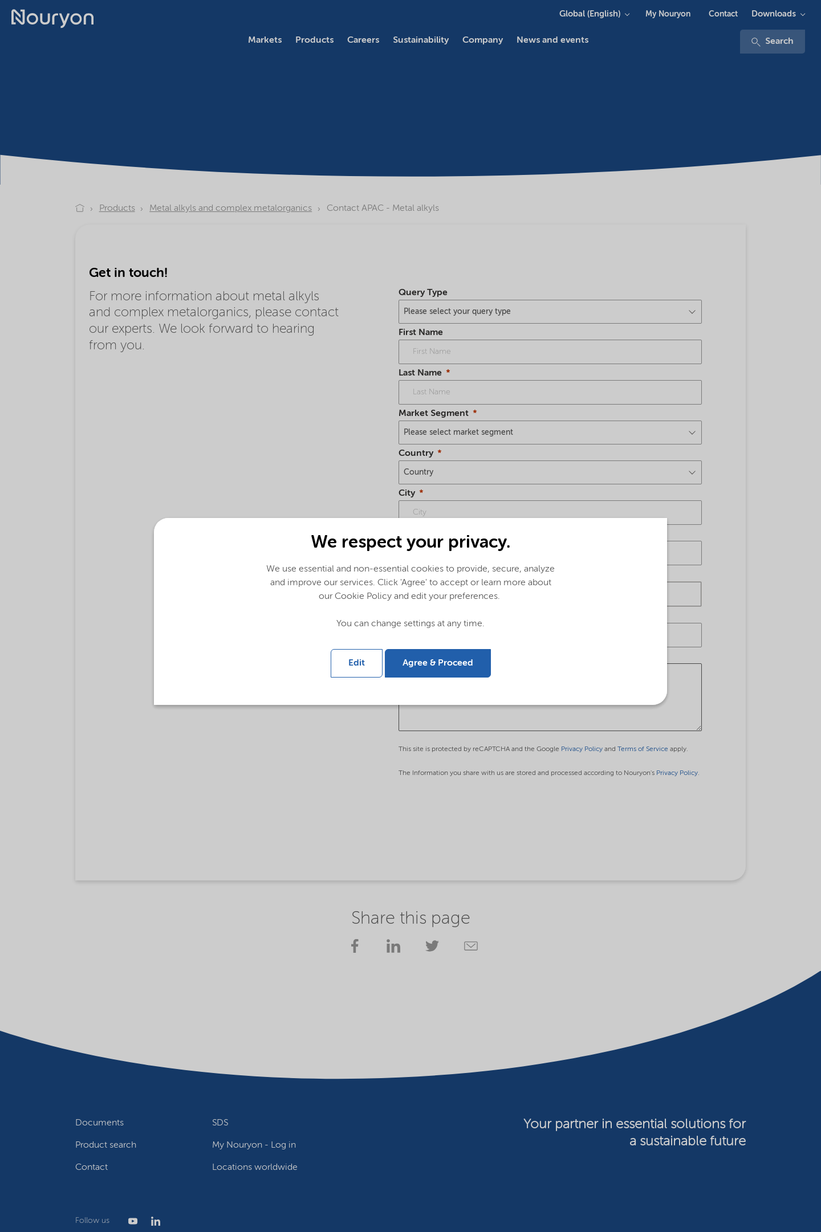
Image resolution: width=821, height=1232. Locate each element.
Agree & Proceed (438, 663)
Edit (356, 663)
